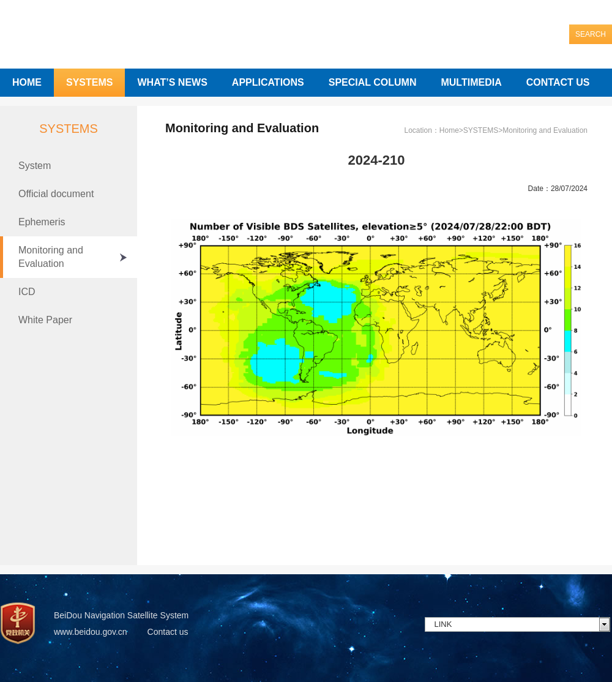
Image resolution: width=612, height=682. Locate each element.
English (596, 11)
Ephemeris (41, 222)
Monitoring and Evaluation (50, 257)
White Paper (45, 320)
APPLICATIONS (268, 82)
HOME (27, 82)
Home (449, 130)
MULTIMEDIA (471, 82)
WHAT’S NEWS (172, 82)
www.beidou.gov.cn (90, 632)
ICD (26, 292)
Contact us (167, 632)
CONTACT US (558, 82)
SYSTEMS (89, 82)
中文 (562, 11)
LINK (443, 624)
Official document (56, 194)
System (34, 165)
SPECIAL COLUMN (373, 82)
